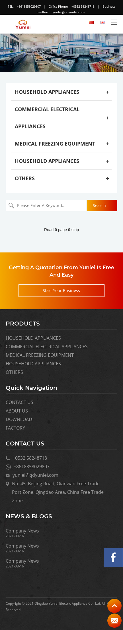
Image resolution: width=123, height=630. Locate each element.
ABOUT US (17, 411)
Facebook (113, 557)
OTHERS (25, 178)
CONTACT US (19, 402)
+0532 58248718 (83, 6)
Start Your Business (61, 290)
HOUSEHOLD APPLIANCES (47, 91)
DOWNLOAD (19, 419)
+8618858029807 (29, 6)
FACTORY (15, 428)
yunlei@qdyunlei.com (68, 12)
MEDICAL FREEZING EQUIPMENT (55, 143)
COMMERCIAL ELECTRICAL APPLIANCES (47, 346)
